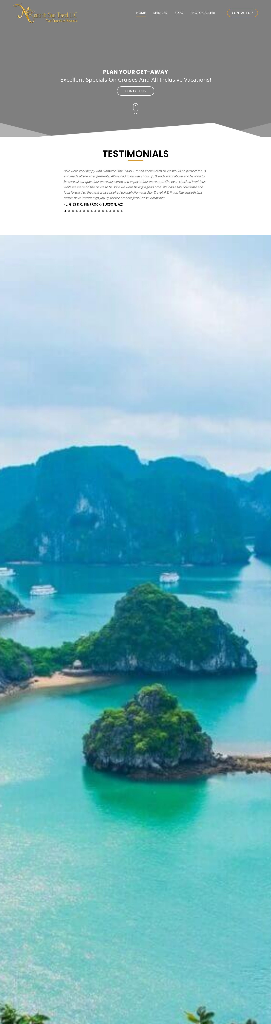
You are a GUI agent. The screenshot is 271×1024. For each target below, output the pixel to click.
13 (110, 211)
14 (114, 211)
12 (107, 211)
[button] (242, 13)
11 (103, 211)
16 (122, 211)
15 (118, 211)
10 (99, 211)
